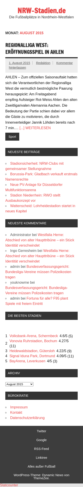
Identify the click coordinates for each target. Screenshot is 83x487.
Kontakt (16, 412)
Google (41, 440)
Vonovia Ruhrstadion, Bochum (33, 341)
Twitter (41, 431)
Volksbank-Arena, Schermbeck (34, 336)
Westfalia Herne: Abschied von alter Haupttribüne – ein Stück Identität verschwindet (39, 240)
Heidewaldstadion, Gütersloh (32, 351)
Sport (12, 136)
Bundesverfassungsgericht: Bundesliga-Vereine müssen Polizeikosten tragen (38, 272)
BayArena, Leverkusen (27, 361)
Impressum (19, 407)
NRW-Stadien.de (41, 11)
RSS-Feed (41, 448)
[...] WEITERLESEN (35, 128)
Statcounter (9, 485)
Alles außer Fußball (41, 466)
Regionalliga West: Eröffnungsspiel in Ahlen (34, 48)
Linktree (41, 457)
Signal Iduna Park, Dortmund (32, 356)
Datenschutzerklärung (27, 418)
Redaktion (43, 63)
